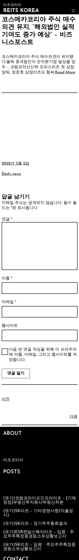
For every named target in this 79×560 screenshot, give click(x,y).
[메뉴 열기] (73, 10)
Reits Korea (21, 10)
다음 (74, 417)
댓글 (7, 219)
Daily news (11, 174)
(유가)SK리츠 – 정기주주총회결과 (35, 524)
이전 (6, 399)
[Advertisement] (39, 124)
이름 (7, 279)
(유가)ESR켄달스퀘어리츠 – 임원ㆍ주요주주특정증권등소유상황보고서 (38, 534)
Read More (65, 73)
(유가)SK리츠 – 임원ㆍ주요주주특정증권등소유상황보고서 (39, 547)
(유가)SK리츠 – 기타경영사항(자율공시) (38, 513)
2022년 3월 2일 (15, 164)
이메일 (9, 302)
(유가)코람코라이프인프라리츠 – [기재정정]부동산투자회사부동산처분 (39, 500)
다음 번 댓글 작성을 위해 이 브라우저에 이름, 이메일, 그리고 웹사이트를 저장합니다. (43, 355)
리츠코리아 (13, 460)
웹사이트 (10, 326)
